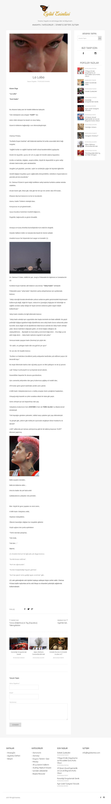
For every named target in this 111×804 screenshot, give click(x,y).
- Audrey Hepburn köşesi (41, 768)
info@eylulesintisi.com (91, 753)
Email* (11, 693)
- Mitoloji (35, 762)
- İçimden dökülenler (40, 771)
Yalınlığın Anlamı (90, 127)
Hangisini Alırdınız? (91, 136)
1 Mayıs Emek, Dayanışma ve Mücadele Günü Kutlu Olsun (92, 73)
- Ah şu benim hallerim (40, 765)
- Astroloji (35, 756)
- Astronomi (36, 753)
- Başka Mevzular (38, 774)
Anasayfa (36, 25)
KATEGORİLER (47, 25)
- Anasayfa (10, 753)
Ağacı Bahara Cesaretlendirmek (91, 145)
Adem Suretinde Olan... (90, 83)
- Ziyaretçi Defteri (13, 756)
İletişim (75, 25)
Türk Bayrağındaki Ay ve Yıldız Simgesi (92, 154)
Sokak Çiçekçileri (91, 91)
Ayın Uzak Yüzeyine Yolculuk (92, 109)
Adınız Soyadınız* (14, 683)
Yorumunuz (12, 702)
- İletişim (9, 759)
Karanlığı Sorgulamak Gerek (91, 101)
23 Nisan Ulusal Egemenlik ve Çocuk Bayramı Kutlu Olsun (92, 119)
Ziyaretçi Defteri (63, 25)
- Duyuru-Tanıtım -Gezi (40, 759)
